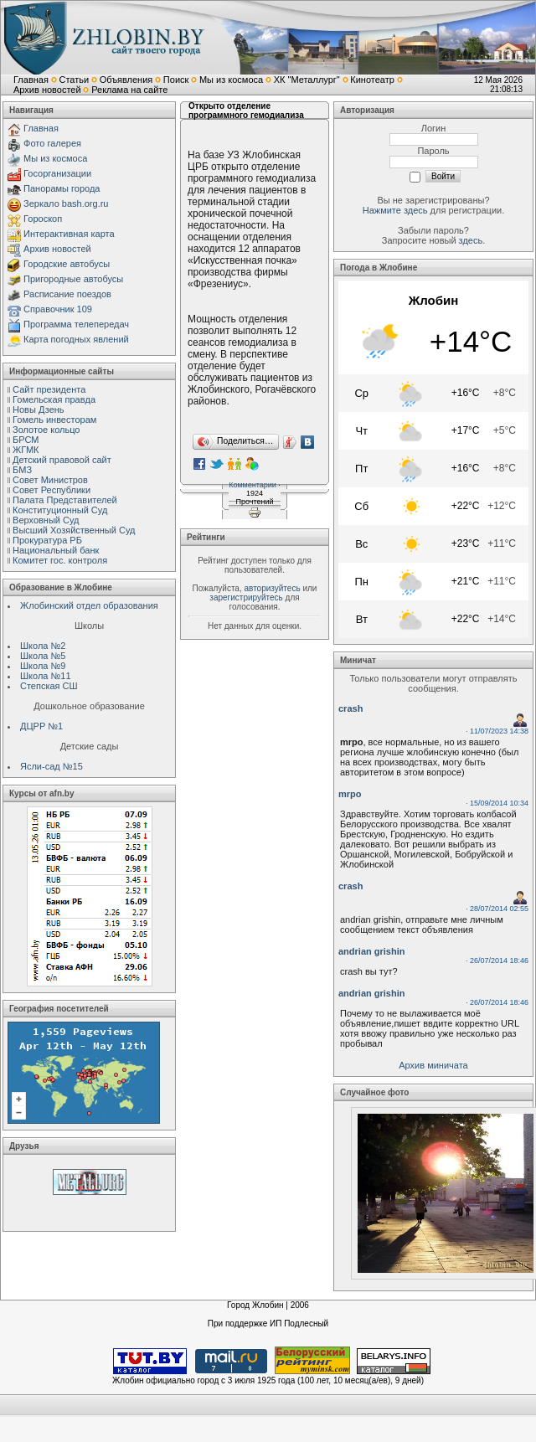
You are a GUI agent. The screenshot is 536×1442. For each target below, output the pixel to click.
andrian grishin (371, 951)
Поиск (175, 80)
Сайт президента (49, 389)
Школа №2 (42, 646)
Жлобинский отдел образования (89, 605)
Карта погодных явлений (76, 339)
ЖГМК (26, 450)
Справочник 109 (57, 309)
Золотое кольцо (46, 430)
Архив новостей (47, 90)
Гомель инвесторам (54, 420)
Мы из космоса (231, 80)
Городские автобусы (66, 264)
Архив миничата (433, 1065)
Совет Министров (50, 480)
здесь (471, 240)
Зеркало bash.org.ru (65, 203)
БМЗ (22, 470)
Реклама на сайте (129, 90)
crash (350, 708)
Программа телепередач (76, 324)
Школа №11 (45, 676)
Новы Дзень (38, 409)
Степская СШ (49, 686)
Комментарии (252, 485)
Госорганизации (57, 173)
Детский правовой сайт (62, 460)
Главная (31, 80)
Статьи (74, 80)
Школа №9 (42, 666)
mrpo (350, 794)
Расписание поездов (67, 294)
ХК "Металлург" (307, 80)
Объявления (126, 80)
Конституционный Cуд (60, 510)
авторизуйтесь (272, 588)
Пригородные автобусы (73, 279)
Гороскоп (42, 219)
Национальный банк (56, 550)
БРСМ (26, 440)
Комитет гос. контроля (60, 560)
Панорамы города (61, 188)
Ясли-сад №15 (51, 766)
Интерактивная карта (69, 234)
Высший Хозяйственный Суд (74, 530)
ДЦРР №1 (41, 726)
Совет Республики (51, 490)
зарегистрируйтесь (246, 597)
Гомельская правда (54, 399)
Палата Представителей (65, 500)
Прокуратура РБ (47, 540)
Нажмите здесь (395, 210)
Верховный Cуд (46, 520)
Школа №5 (42, 656)
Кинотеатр (372, 80)
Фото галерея (52, 143)
